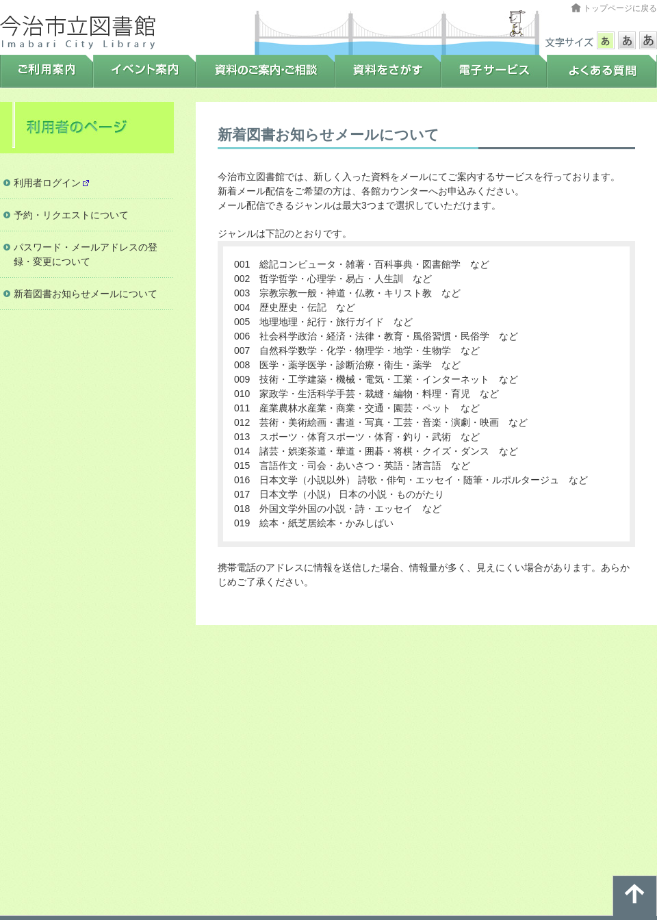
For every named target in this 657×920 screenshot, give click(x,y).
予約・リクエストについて (71, 214)
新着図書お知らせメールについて (85, 293)
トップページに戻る (620, 8)
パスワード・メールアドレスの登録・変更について (85, 254)
